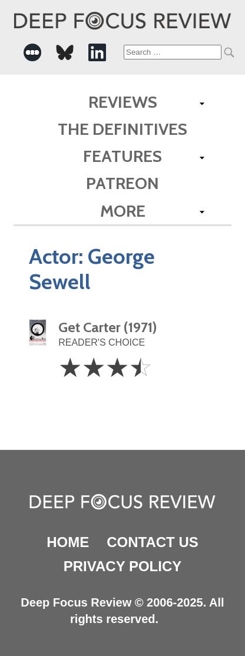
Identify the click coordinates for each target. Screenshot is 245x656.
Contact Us (152, 542)
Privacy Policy (122, 566)
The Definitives (122, 129)
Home (68, 542)
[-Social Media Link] (32, 52)
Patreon (122, 183)
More (122, 211)
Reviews (122, 102)
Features (122, 156)
